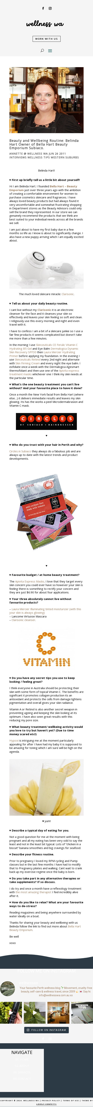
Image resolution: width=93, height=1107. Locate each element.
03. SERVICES (22, 1072)
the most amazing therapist (33, 892)
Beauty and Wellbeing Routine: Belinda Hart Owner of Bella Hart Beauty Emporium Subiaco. (44, 144)
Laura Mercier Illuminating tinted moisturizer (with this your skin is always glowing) (45, 611)
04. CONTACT (22, 1078)
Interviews (18, 157)
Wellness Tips (39, 157)
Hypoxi (14, 740)
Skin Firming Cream (28, 363)
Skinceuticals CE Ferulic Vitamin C (57, 345)
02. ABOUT (22, 1066)
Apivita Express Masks (29, 581)
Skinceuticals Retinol (27, 359)
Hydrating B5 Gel (20, 348)
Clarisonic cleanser (23, 620)
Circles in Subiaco (20, 451)
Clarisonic (68, 294)
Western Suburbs (65, 157)
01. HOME (22, 1059)
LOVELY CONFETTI (46, 1104)
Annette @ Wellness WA (28, 153)
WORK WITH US (46, 38)
